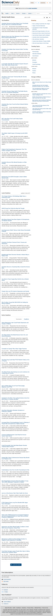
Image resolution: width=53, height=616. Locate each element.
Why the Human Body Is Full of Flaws (40, 43)
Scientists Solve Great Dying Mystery (40, 37)
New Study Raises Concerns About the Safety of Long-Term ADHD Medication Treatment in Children (15, 481)
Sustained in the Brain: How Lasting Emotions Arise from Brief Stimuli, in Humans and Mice (15, 398)
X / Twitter (6, 591)
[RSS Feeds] (47, 3)
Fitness (34, 72)
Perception (34, 62)
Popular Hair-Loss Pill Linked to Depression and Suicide (15, 291)
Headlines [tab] (26, 319)
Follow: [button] (32, 2)
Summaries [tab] (19, 319)
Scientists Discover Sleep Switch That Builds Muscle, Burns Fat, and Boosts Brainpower (15, 92)
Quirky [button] (30, 13)
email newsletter (32, 8)
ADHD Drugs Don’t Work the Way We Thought (13, 208)
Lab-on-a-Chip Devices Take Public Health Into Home (15, 493)
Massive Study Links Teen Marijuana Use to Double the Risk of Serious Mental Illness (15, 37)
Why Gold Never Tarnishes (38, 39)
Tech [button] (12, 13)
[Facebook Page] (36, 3)
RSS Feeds (6, 581)
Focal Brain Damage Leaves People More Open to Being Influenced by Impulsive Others (16, 552)
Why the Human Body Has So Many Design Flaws (41, 83)
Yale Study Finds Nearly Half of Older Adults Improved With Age (41, 109)
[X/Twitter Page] (38, 3)
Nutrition (34, 70)
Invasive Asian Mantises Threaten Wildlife (41, 41)
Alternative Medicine (36, 53)
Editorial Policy (38, 607)
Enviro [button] (18, 13)
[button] (44, 18)
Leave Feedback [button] (7, 601)
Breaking (33, 20)
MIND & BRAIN (34, 57)
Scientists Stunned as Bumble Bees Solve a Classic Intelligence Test (41, 94)
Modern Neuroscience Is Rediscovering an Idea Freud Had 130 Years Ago (41, 97)
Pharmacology (35, 51)
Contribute (18, 607)
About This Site (8, 607)
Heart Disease (35, 55)
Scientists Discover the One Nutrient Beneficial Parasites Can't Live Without (40, 86)
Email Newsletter (7, 579)
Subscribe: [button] (43, 2)
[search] (50, 13)
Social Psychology (36, 64)
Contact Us (6, 603)
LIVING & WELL (34, 66)
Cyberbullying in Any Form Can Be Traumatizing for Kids (15, 469)
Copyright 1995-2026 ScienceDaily (10, 609)
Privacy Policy (30, 607)
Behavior (34, 60)
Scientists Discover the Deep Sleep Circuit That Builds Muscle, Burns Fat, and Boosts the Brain (15, 24)
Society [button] (24, 13)
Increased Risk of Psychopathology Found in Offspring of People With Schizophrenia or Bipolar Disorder (15, 423)
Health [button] (7, 13)
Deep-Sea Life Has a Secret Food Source (41, 33)
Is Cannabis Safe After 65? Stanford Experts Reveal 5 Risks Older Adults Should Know (15, 64)
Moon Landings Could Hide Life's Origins (41, 23)
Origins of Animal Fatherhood (38, 25)
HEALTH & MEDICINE (35, 49)
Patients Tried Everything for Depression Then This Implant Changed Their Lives (14, 150)
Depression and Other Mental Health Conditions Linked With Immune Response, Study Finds (15, 527)
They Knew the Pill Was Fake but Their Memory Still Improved (40, 106)
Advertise (24, 607)
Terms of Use (45, 607)
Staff (14, 607)
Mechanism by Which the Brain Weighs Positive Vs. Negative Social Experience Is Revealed (14, 539)
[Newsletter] (50, 3)
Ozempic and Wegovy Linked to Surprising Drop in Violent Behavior (41, 112)
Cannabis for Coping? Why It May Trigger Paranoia (14, 348)
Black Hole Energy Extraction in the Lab (40, 31)
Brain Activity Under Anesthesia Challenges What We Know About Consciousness (41, 101)
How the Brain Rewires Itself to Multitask (41, 35)
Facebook (6, 589)
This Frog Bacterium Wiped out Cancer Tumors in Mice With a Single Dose (40, 89)
